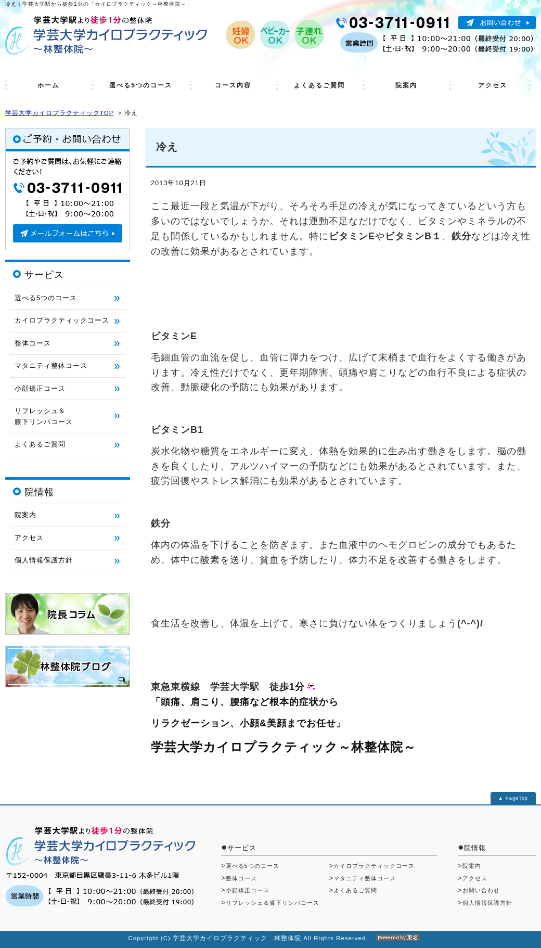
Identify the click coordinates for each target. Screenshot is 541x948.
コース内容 (233, 85)
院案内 (406, 85)
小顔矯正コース (40, 388)
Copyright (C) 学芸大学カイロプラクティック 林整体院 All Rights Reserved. (270, 938)
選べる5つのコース (140, 85)
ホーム (48, 85)
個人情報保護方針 (44, 560)
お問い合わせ (481, 890)
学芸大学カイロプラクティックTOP (59, 113)
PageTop (517, 798)
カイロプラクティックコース (62, 320)
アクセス (492, 85)
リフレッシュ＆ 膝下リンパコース (44, 416)
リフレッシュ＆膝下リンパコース (272, 903)
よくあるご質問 (319, 85)
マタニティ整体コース (51, 365)
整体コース (33, 343)
